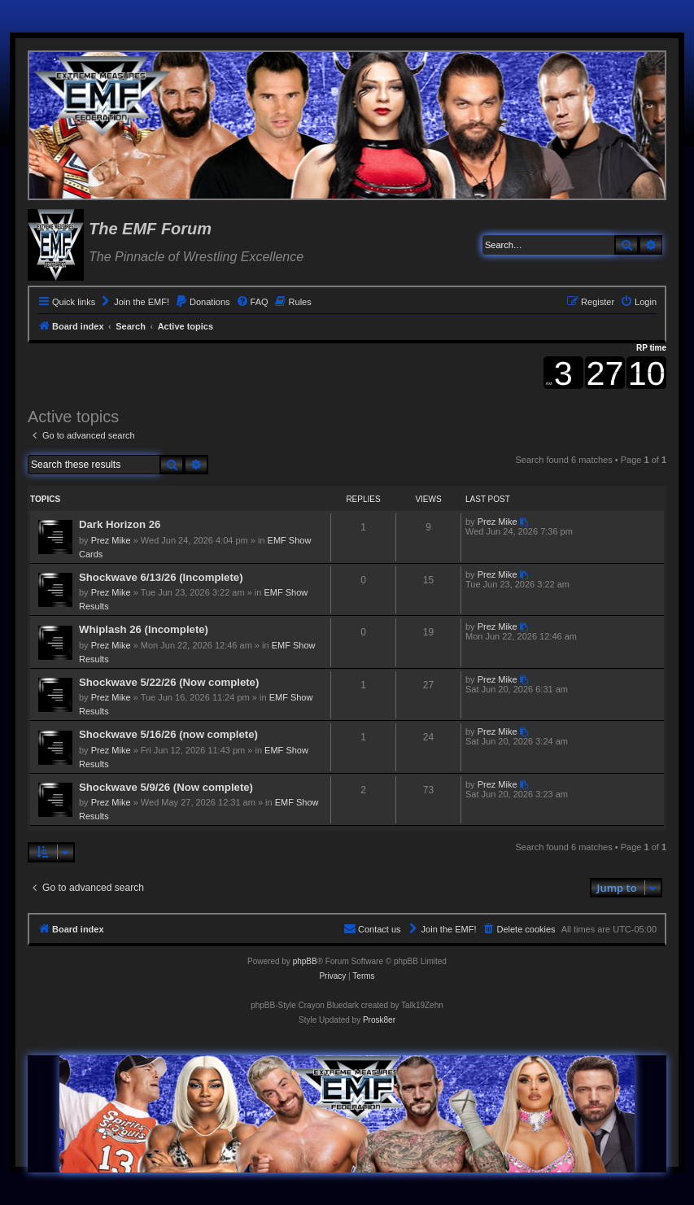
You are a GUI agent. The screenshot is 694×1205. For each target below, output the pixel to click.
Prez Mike (111, 540)
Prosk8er (379, 1019)
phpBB (305, 961)
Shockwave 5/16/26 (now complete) (168, 734)
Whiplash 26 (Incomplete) (143, 629)
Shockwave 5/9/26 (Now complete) (166, 787)
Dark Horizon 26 (119, 524)
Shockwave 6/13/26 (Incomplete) (161, 577)
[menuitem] (134, 302)
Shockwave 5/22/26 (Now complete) (169, 682)
